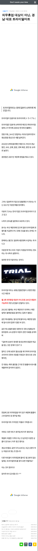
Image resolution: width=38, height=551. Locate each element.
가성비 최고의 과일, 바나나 (9, 531)
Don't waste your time (19, 2)
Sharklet (11, 11)
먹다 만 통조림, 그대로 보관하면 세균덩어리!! (14, 529)
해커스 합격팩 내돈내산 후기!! (10, 524)
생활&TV (5, 11)
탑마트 (7, 415)
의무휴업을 (14, 412)
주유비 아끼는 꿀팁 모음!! (8, 536)
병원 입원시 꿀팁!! (6, 533)
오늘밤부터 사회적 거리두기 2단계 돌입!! (13, 527)
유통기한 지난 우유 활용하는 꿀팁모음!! (12, 538)
